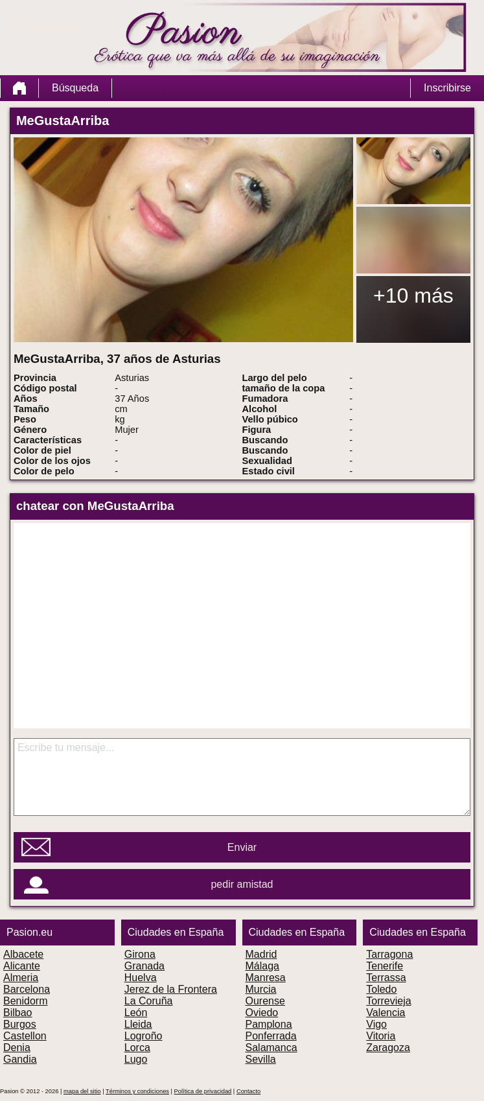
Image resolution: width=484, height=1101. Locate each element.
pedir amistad (242, 884)
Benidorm (25, 1000)
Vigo (376, 1024)
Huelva (140, 977)
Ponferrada (271, 1035)
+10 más (413, 295)
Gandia (20, 1059)
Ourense (265, 1000)
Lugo (136, 1059)
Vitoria (380, 1035)
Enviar (242, 847)
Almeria (20, 977)
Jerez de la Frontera (170, 989)
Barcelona (26, 989)
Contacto (248, 1091)
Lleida (138, 1024)
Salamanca (271, 1047)
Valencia (385, 1012)
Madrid (261, 954)
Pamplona (269, 1024)
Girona (140, 954)
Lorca (137, 1047)
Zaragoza (388, 1047)
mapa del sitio (82, 1091)
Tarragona (389, 954)
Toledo (381, 989)
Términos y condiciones (137, 1091)
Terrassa (386, 977)
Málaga (262, 965)
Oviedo (262, 1012)
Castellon (25, 1035)
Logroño (143, 1035)
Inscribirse (447, 87)
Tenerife (384, 965)
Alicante (21, 965)
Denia (16, 1047)
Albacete (23, 954)
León (136, 1012)
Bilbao (17, 1012)
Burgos (19, 1024)
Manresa (266, 977)
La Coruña (148, 1000)
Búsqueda (75, 87)
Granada (144, 965)
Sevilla (261, 1059)
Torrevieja (388, 1000)
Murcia (261, 989)
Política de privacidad (203, 1091)
